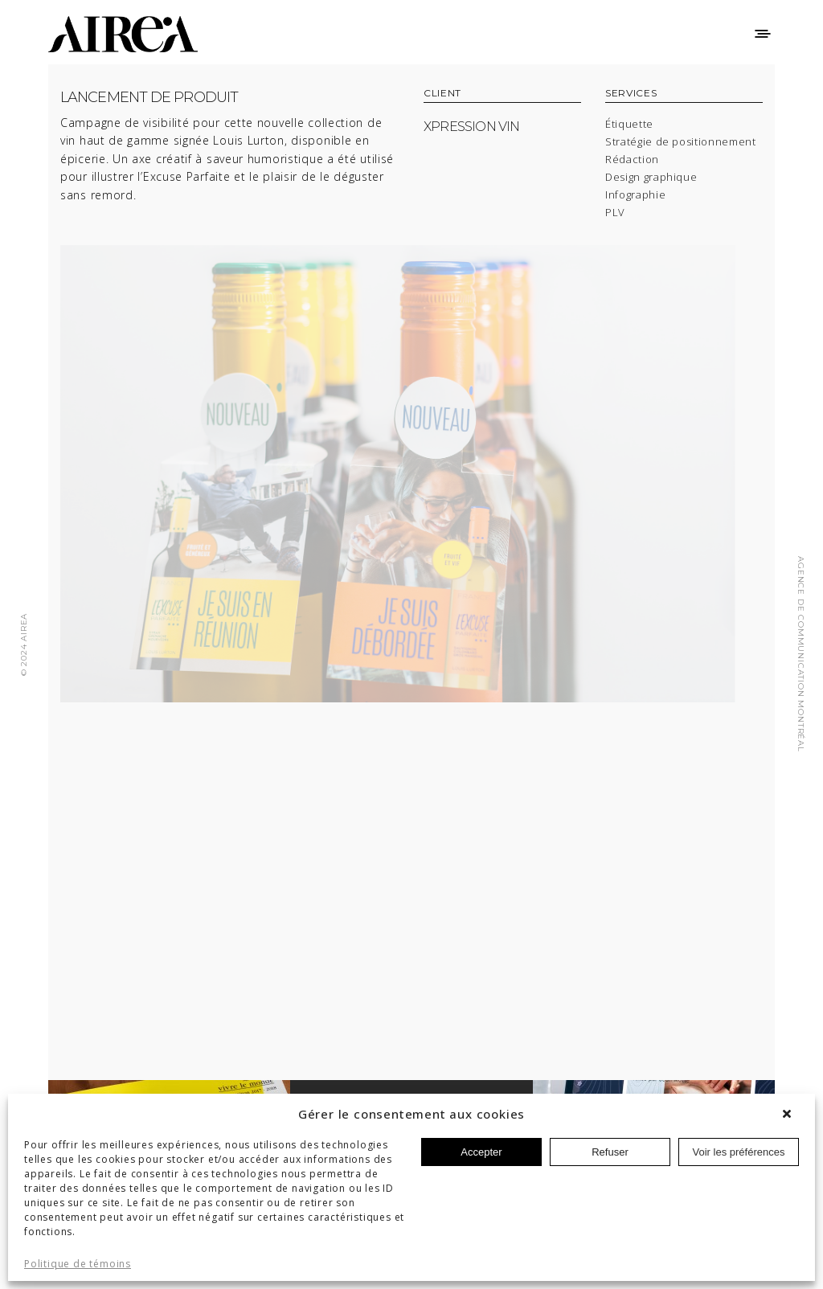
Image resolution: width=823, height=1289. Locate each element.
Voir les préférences (739, 1152)
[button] (791, 1114)
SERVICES (631, 93)
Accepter (481, 1152)
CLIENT (442, 93)
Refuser (610, 1152)
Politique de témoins (77, 1264)
